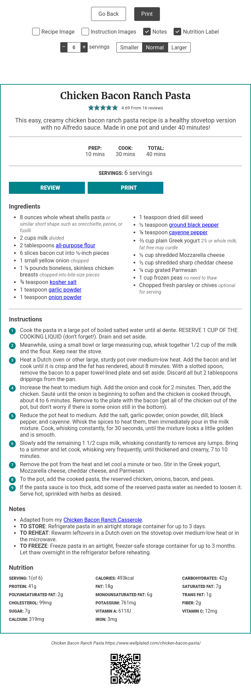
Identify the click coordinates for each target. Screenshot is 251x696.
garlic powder (65, 289)
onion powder (65, 297)
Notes (159, 31)
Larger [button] (179, 47)
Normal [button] (155, 47)
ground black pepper (194, 225)
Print (147, 14)
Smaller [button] (129, 47)
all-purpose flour (75, 245)
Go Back (108, 14)
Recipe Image (58, 31)
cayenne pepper (188, 232)
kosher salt (63, 282)
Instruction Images (113, 31)
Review (47, 188)
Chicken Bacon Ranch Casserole (102, 520)
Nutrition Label (201, 31)
